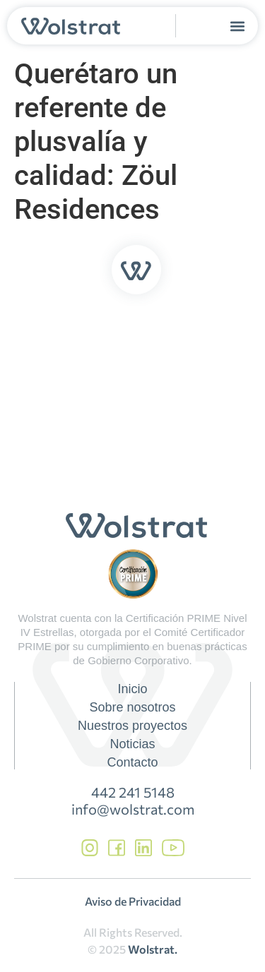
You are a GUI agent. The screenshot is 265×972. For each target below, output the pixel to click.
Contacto (132, 762)
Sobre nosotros (132, 707)
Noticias (132, 744)
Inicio (132, 689)
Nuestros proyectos (132, 726)
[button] (237, 25)
